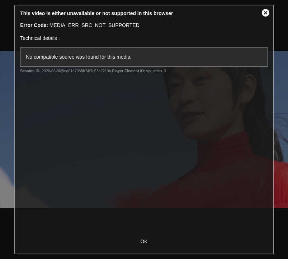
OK (143, 241)
